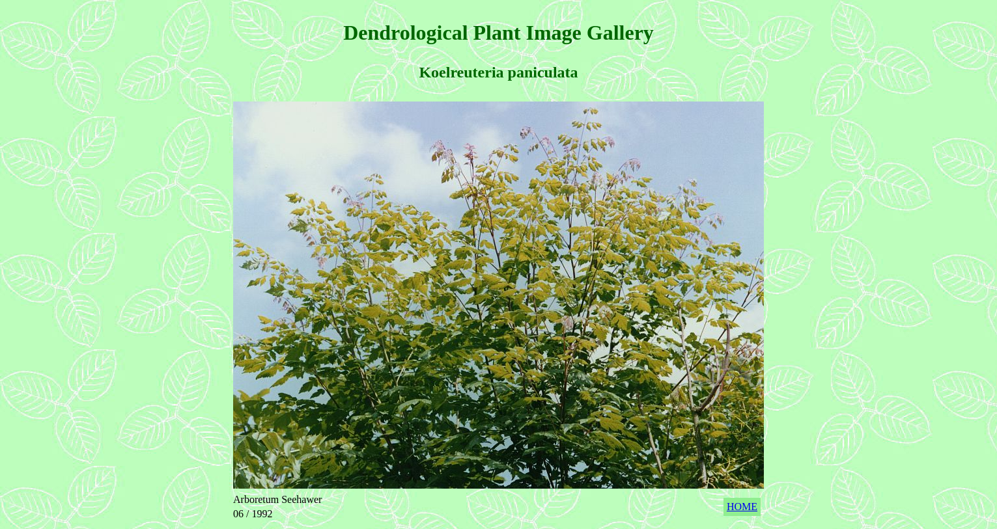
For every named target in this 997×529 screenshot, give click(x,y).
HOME (742, 506)
